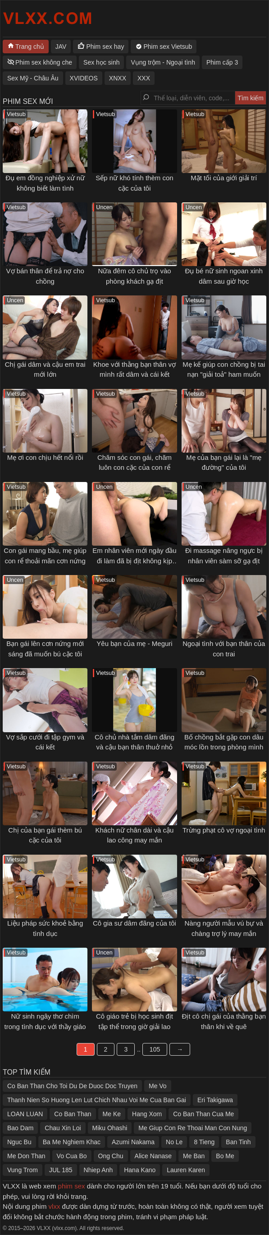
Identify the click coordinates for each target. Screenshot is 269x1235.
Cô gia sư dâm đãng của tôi (134, 923)
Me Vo (158, 1086)
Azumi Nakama (133, 1142)
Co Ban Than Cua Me (203, 1114)
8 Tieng (204, 1142)
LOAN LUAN (25, 1114)
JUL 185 (61, 1170)
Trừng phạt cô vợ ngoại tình (223, 830)
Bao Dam (20, 1128)
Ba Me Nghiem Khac (71, 1142)
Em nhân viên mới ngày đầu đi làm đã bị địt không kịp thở (134, 561)
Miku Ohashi (110, 1128)
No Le (174, 1142)
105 (155, 1049)
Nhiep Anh (98, 1170)
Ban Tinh (238, 1142)
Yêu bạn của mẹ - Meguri (134, 643)
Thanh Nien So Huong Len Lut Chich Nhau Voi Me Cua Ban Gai (96, 1100)
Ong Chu (110, 1156)
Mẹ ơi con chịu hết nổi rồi (45, 457)
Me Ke (112, 1114)
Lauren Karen (186, 1170)
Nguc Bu (19, 1142)
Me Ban (194, 1156)
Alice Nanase (153, 1156)
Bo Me (225, 1156)
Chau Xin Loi (63, 1128)
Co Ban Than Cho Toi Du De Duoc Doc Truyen (72, 1086)
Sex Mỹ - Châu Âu (33, 78)
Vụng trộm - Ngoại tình (163, 62)
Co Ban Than (72, 1114)
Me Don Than (26, 1156)
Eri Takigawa (215, 1100)
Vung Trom (22, 1170)
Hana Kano (139, 1170)
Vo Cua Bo (72, 1156)
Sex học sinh (101, 62)
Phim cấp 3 (222, 62)
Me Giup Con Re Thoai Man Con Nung (192, 1128)
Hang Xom (147, 1114)
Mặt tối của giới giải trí (224, 178)
